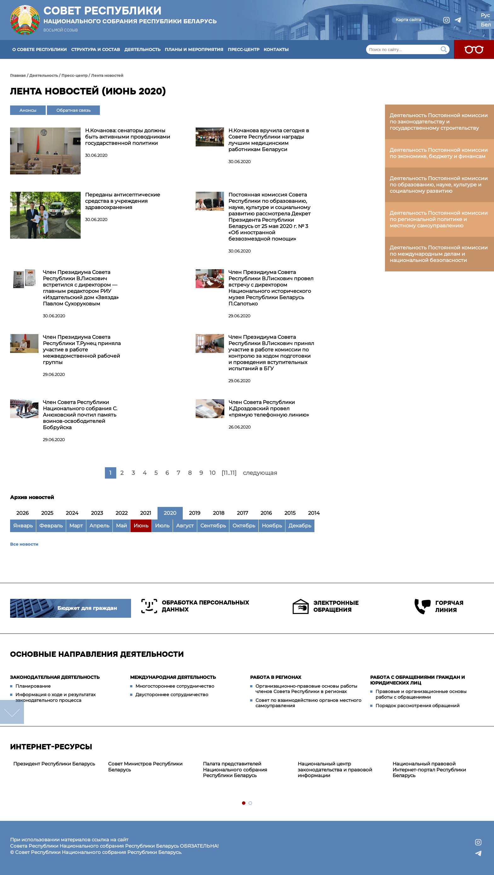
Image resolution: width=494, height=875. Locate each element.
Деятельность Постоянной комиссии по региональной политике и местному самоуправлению (439, 219)
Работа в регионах (275, 677)
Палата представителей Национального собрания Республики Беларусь (235, 770)
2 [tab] (250, 803)
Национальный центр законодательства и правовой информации (335, 770)
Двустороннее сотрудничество (171, 694)
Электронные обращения (326, 606)
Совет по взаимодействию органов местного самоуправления (308, 703)
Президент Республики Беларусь (54, 764)
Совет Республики (130, 15)
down (12, 712)
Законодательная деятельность (55, 677)
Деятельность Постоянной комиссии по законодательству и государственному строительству (439, 121)
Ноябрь (272, 526)
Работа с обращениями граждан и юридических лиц (417, 680)
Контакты (276, 49)
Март (76, 526)
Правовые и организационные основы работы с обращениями (421, 694)
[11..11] (229, 472)
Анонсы (28, 110)
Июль (162, 526)
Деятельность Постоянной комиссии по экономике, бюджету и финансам (439, 153)
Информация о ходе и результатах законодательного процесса (55, 697)
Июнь (141, 526)
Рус (485, 15)
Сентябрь (213, 526)
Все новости (24, 544)
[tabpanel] (57, 764)
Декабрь (300, 526)
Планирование (33, 686)
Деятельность (142, 49)
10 (212, 472)
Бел (486, 25)
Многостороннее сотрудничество (174, 686)
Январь (23, 526)
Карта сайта (408, 19)
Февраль (51, 526)
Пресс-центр (243, 49)
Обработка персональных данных (195, 606)
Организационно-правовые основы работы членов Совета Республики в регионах (306, 689)
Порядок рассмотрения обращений (418, 705)
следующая (260, 472)
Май (121, 526)
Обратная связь (73, 110)
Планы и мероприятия (194, 49)
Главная (18, 75)
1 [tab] (244, 803)
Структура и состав (95, 49)
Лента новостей (107, 75)
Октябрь (244, 526)
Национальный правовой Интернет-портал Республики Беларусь (429, 770)
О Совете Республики (39, 49)
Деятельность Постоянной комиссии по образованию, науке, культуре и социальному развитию (439, 184)
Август (185, 526)
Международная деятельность (173, 677)
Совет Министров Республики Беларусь (145, 767)
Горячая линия (439, 606)
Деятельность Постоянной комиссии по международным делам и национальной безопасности (439, 254)
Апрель (99, 526)
